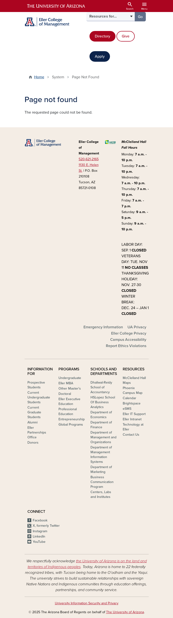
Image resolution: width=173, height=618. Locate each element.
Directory (102, 36)
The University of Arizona (125, 612)
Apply (100, 56)
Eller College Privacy (128, 333)
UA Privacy (137, 327)
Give (125, 36)
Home (39, 77)
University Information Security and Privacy (86, 603)
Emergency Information (103, 327)
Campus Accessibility (128, 339)
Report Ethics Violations (126, 345)
